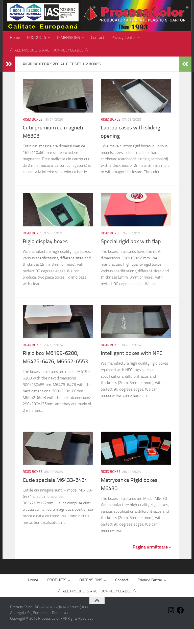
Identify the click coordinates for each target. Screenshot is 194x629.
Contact (97, 37)
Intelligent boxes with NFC (131, 353)
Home (15, 37)
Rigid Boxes (32, 119)
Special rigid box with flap (131, 241)
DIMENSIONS (68, 37)
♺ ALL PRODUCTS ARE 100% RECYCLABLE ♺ (49, 50)
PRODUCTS (36, 37)
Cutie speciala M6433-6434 (55, 480)
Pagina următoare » (152, 547)
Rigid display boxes (45, 241)
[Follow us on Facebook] (180, 610)
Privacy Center (123, 37)
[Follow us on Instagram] (171, 610)
